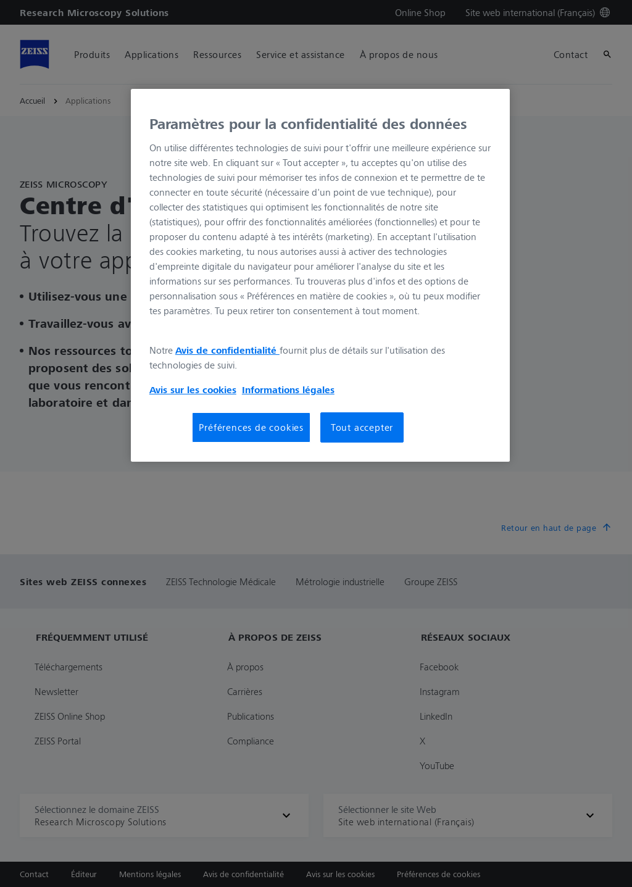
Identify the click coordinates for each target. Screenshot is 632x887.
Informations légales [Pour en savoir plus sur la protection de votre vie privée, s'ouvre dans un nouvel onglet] (288, 389)
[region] (320, 275)
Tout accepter (362, 427)
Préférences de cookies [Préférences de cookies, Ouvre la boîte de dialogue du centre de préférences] (251, 427)
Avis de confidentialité (227, 350)
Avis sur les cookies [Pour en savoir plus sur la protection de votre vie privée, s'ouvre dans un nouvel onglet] (192, 389)
